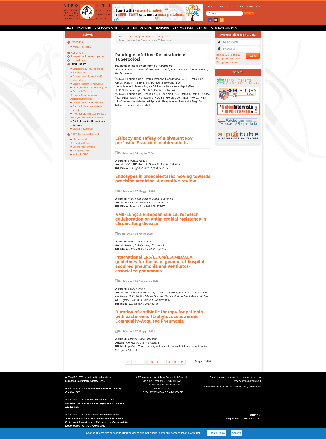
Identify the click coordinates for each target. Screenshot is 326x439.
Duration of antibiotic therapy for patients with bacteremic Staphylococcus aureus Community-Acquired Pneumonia (159, 316)
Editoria (162, 27)
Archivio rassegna (82, 47)
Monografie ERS (81, 150)
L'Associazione (106, 27)
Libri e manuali (80, 139)
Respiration (77, 52)
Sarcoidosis (78, 60)
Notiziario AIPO (80, 154)
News (69, 27)
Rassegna (77, 42)
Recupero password (228, 62)
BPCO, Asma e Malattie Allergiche (90, 87)
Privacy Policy (241, 386)
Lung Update (78, 63)
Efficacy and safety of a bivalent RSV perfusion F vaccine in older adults (154, 140)
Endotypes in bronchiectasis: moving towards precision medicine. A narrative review (162, 178)
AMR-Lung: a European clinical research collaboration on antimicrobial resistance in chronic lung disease (160, 219)
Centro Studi (183, 27)
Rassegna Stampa (223, 27)
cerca (249, 13)
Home (211, 6)
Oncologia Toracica (82, 91)
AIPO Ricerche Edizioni (85, 134)
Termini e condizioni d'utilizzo (217, 386)
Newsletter (253, 6)
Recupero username (228, 58)
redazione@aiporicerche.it (247, 381)
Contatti (238, 6)
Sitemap (224, 6)
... (163, 362)
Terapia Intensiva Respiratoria (88, 102)
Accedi (253, 55)
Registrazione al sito (228, 54)
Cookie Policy (217, 432)
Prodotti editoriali (81, 143)
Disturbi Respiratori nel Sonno (88, 83)
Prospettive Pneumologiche (87, 56)
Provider (84, 27)
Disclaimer (255, 386)
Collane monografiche (84, 147)
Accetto (236, 432)
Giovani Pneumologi (83, 128)
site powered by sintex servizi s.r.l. (243, 418)
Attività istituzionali (136, 27)
